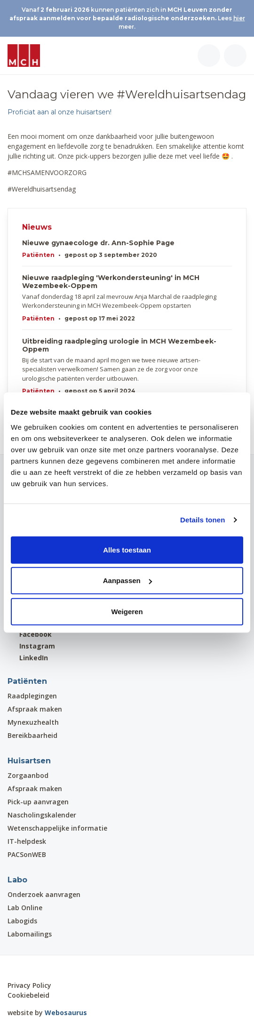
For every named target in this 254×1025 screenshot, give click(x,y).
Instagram (31, 645)
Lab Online (25, 907)
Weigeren (127, 611)
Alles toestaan (127, 549)
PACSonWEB (27, 854)
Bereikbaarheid (32, 735)
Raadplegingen (32, 695)
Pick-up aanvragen (38, 801)
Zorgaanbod (28, 775)
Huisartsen (29, 760)
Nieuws (37, 227)
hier (239, 18)
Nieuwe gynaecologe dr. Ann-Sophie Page (98, 243)
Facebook (30, 634)
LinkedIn (28, 657)
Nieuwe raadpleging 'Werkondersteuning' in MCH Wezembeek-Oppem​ (110, 282)
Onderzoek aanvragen (44, 894)
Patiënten (38, 254)
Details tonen (202, 520)
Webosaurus (66, 1012)
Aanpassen (127, 581)
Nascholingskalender (42, 814)
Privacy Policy (29, 985)
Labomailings (30, 933)
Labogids (22, 920)
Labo (17, 879)
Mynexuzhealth (33, 722)
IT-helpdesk (27, 841)
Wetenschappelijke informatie (57, 828)
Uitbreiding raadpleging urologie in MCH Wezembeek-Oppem (119, 345)
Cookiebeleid (28, 995)
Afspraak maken (35, 709)
